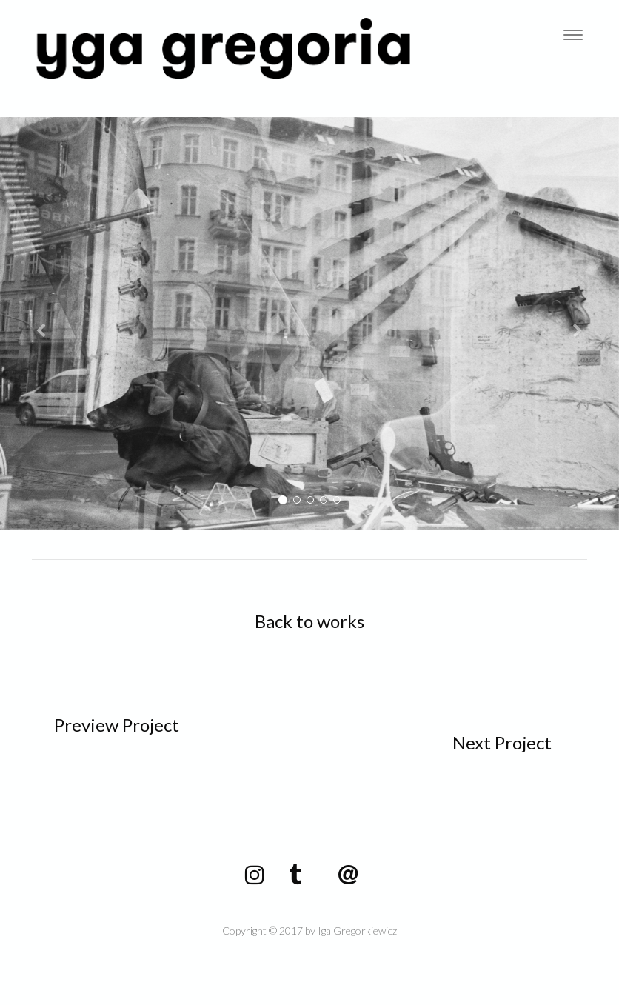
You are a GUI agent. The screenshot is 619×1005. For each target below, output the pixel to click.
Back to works (309, 621)
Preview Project (116, 724)
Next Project (502, 742)
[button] (46, 323)
